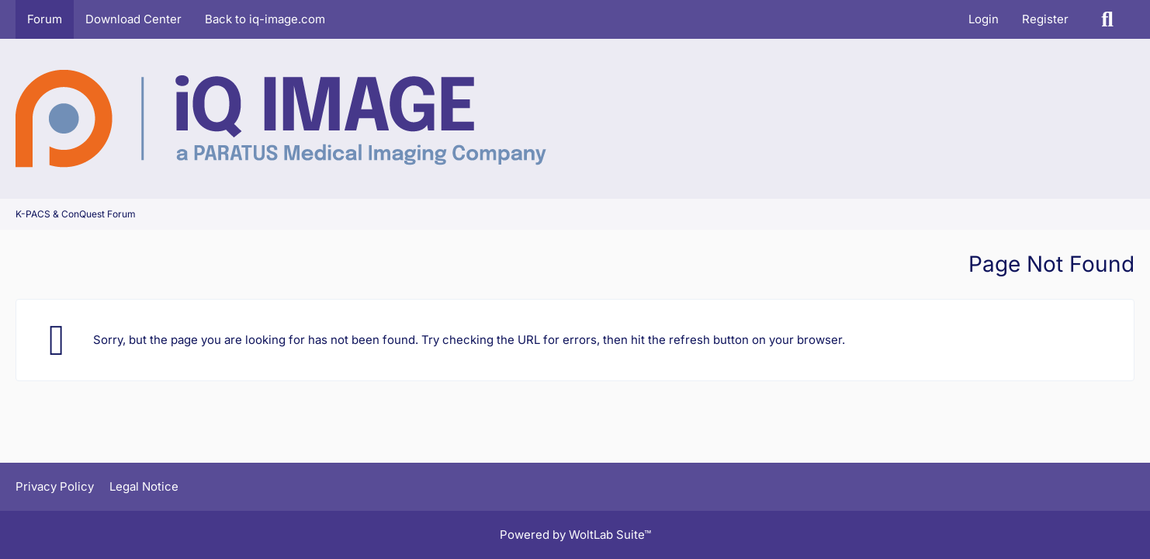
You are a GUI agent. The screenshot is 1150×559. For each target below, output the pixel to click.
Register (1045, 19)
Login (983, 19)
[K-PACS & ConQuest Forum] (281, 118)
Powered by (575, 534)
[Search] (1107, 19)
